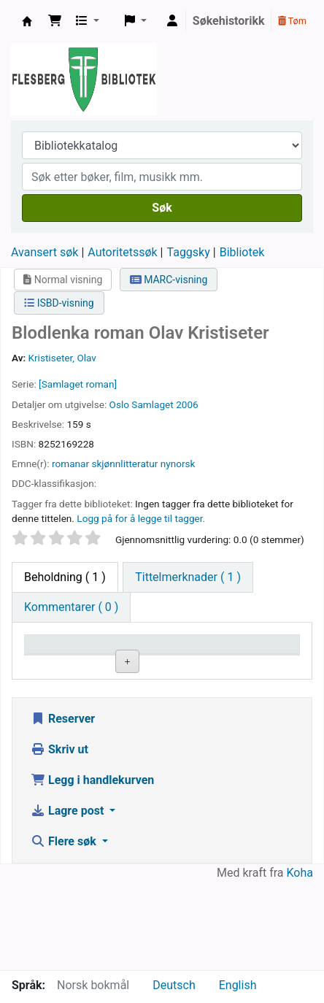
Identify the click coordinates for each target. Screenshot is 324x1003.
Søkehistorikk (229, 21)
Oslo (119, 404)
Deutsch (174, 985)
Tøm (292, 20)
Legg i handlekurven (92, 868)
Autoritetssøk (122, 252)
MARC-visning (169, 279)
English (238, 985)
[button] (54, 21)
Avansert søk (44, 252)
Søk (161, 208)
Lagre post (69, 899)
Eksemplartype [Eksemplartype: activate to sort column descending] (69, 664)
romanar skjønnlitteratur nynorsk (123, 463)
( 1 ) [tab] (65, 577)
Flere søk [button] (65, 930)
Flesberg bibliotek (27, 21)
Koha (300, 961)
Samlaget (152, 404)
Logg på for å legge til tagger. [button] (141, 518)
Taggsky (188, 252)
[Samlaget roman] (78, 384)
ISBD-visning (59, 303)
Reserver (63, 807)
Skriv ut (59, 838)
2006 (187, 404)
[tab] (188, 577)
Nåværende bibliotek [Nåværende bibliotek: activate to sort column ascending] (153, 658)
